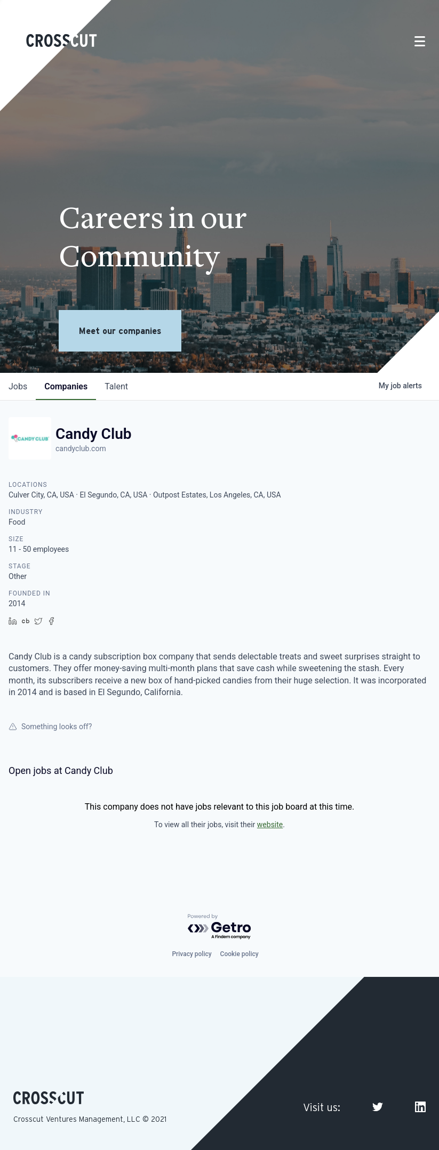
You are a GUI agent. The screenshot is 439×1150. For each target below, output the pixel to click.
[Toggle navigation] (420, 41)
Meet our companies (120, 331)
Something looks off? (50, 726)
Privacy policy (191, 954)
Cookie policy (239, 954)
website (270, 824)
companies (65, 386)
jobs (18, 386)
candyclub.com (80, 448)
